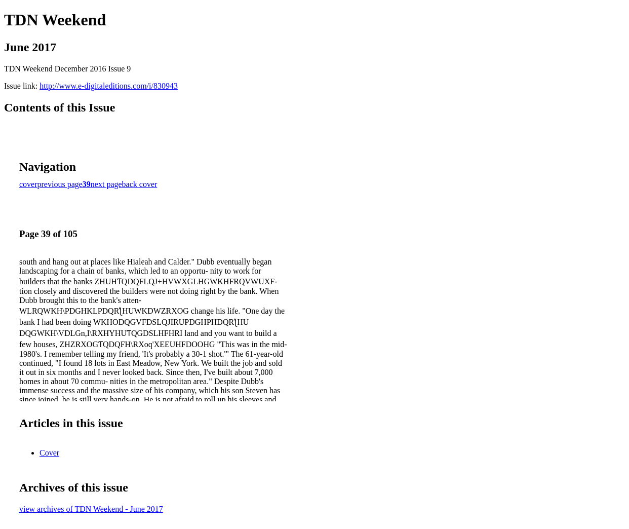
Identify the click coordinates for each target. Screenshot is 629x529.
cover (28, 184)
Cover (49, 452)
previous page (60, 184)
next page (106, 184)
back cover (140, 184)
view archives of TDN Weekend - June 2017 (91, 509)
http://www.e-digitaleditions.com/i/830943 (109, 86)
